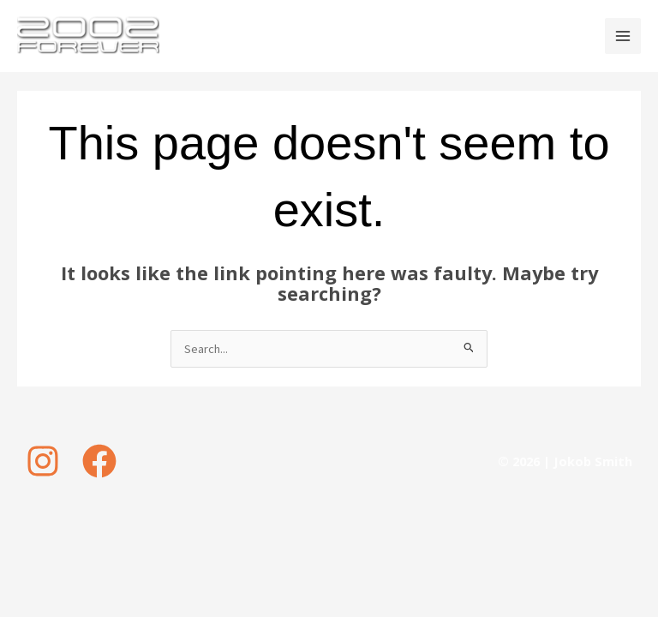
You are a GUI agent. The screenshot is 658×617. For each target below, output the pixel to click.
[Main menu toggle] (623, 36)
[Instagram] (43, 461)
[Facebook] (99, 461)
